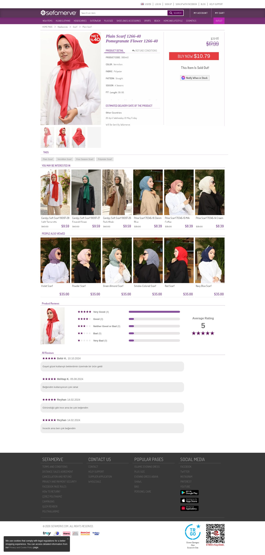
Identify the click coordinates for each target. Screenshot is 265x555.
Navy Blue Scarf (203, 285)
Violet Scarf (47, 285)
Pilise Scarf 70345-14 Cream (209, 217)
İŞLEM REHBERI (49, 506)
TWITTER (184, 471)
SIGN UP (168, 4)
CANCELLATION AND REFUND (57, 476)
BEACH (157, 20)
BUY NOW (194, 56)
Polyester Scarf (105, 159)
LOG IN (158, 4)
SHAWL (138, 481)
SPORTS (147, 20)
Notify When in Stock (194, 78)
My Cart (220, 13)
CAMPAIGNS (48, 501)
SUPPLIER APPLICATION (100, 476)
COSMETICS (191, 20)
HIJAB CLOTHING (63, 20)
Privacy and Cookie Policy (21, 547)
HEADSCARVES (80, 20)
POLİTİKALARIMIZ (50, 511)
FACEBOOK (185, 466)
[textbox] (120, 13)
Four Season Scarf (84, 159)
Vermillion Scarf (64, 159)
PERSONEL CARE (142, 491)
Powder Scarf (79, 285)
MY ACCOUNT (201, 13)
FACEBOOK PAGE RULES (54, 486)
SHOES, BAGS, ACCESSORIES (128, 20)
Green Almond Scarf (113, 285)
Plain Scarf (48, 159)
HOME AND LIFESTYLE (173, 20)
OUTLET (219, 20)
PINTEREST (186, 481)
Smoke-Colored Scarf (145, 285)
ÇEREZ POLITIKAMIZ (52, 496)
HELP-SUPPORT (216, 4)
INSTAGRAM (186, 476)
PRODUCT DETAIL (114, 50)
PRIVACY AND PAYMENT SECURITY (59, 481)
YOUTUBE (185, 486)
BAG (136, 486)
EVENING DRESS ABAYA (146, 476)
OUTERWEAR (95, 20)
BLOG (203, 4)
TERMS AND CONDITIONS (55, 466)
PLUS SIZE (108, 20)
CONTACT (93, 466)
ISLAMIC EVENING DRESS (147, 466)
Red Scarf (169, 285)
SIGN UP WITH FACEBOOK (186, 4)
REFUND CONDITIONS (145, 50)
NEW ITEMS (47, 20)
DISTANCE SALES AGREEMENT (57, 471)
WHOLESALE (94, 481)
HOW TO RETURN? (51, 491)
